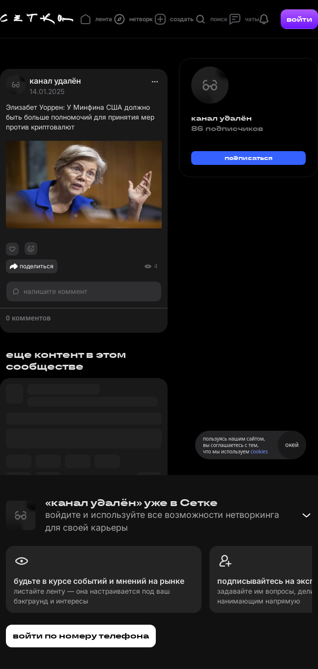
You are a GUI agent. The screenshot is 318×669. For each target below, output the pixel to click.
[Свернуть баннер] (306, 515)
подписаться (249, 158)
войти (299, 19)
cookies (259, 451)
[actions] (155, 82)
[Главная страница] (37, 19)
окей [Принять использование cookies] (291, 445)
